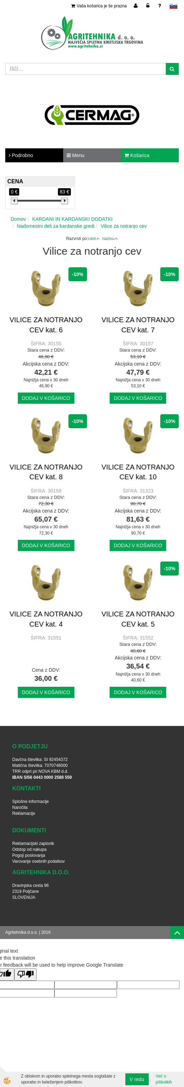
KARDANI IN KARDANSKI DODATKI (72, 219)
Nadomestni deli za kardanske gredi (56, 226)
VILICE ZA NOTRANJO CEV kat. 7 (138, 325)
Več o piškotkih (164, 1079)
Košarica (136, 155)
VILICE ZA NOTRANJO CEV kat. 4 (45, 619)
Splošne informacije (30, 801)
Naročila (20, 807)
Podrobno (21, 155)
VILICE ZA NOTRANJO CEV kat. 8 (45, 472)
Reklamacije (23, 813)
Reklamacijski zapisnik (33, 843)
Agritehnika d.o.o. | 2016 (28, 932)
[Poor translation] (25, 974)
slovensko (173, 6)
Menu (75, 155)
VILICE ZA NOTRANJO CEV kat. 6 (45, 325)
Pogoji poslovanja (28, 855)
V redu (137, 1079)
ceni (94, 238)
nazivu (110, 238)
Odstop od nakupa (29, 849)
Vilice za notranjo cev (124, 226)
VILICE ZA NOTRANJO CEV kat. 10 (138, 472)
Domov (18, 219)
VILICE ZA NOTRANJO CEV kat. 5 (138, 619)
